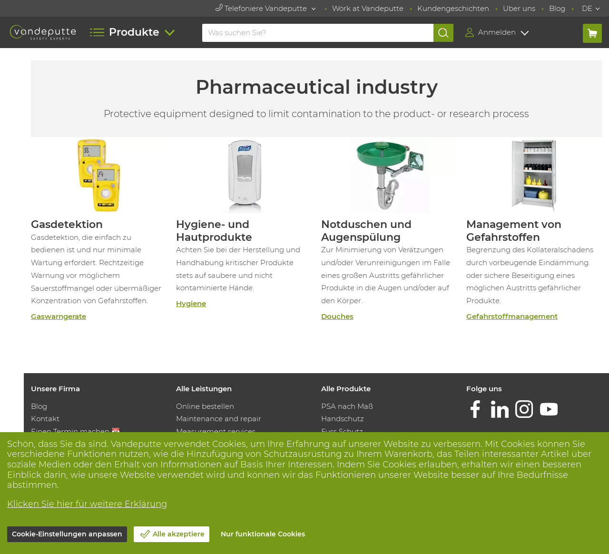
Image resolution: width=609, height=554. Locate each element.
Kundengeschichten (453, 8)
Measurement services (215, 431)
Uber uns (519, 8)
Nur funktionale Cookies (263, 534)
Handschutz (342, 418)
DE (587, 8)
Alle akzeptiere (179, 534)
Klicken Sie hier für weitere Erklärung (87, 504)
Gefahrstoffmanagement (512, 316)
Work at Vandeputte (367, 8)
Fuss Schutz (342, 431)
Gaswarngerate (58, 316)
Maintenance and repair (218, 418)
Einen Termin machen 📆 (75, 431)
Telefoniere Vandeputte (262, 8)
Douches (337, 316)
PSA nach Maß (347, 406)
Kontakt (45, 418)
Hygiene (191, 303)
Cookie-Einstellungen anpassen (67, 534)
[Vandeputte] (43, 32)
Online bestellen (205, 406)
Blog (557, 8)
